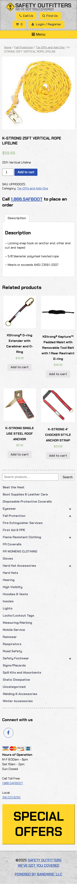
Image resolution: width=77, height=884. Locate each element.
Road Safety (12, 651)
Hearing (9, 580)
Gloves (8, 558)
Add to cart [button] (20, 367)
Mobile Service (14, 630)
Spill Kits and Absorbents (22, 672)
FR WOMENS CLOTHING (20, 551)
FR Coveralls (12, 544)
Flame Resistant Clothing (39, 537)
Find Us (50, 16)
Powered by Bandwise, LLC (38, 874)
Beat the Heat (13, 487)
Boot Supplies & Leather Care (25, 494)
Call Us (26, 16)
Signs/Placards (14, 665)
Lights (7, 608)
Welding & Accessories (20, 694)
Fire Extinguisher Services (23, 523)
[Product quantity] (8, 172)
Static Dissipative (16, 680)
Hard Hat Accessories (39, 565)
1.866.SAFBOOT (27, 199)
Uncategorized (14, 687)
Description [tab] (17, 218)
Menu (38, 34)
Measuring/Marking (17, 623)
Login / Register (46, 24)
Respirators (12, 644)
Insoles (8, 601)
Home (7, 47)
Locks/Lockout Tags (18, 615)
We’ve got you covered (34, 9)
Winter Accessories (18, 701)
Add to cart (26, 172)
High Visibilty (12, 587)
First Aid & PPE (14, 530)
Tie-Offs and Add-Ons (50, 47)
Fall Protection (39, 515)
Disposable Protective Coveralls (27, 501)
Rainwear (10, 637)
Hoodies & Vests (15, 594)
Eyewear (39, 508)
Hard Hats (10, 573)
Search (68, 477)
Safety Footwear (39, 658)
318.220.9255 (11, 797)
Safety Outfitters (43, 5)
